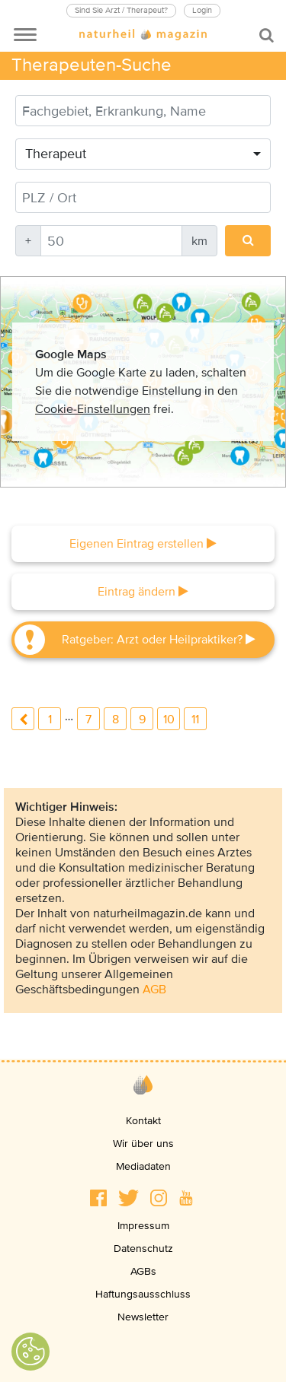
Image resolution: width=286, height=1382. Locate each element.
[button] (98, 1198)
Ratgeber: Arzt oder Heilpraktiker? (158, 639)
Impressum (143, 1225)
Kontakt (143, 1120)
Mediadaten (143, 1166)
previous (22, 718)
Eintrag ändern (143, 591)
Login (202, 10)
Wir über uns (143, 1143)
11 (195, 719)
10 (169, 719)
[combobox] (143, 154)
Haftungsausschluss (143, 1294)
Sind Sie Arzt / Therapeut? (121, 10)
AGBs (143, 1271)
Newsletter (143, 1317)
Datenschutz (143, 1248)
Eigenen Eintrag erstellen (143, 543)
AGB (154, 989)
